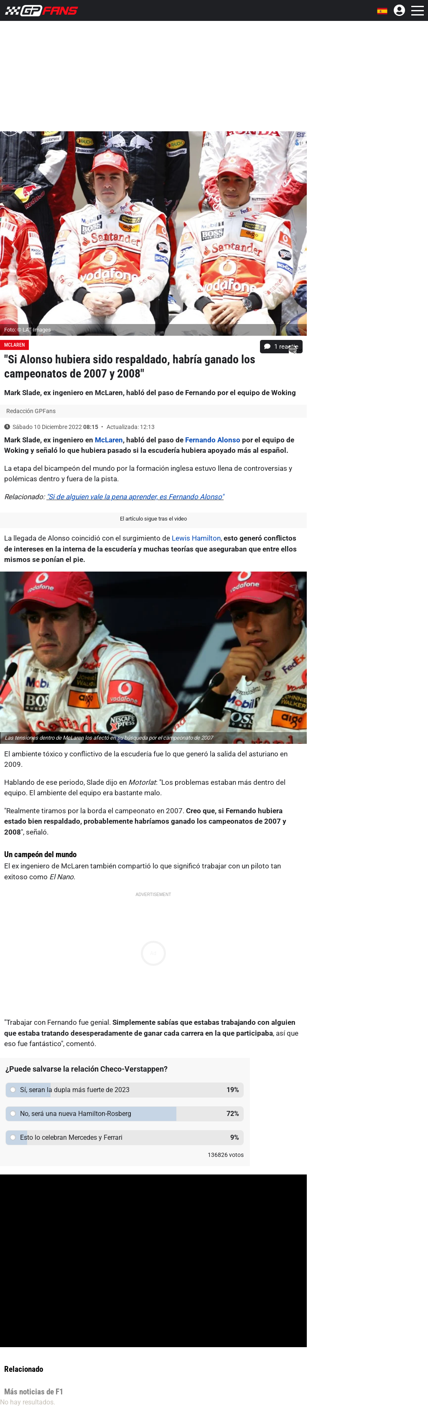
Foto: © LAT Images (27, 330)
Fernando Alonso (212, 440)
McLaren (14, 345)
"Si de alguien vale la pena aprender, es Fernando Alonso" (135, 497)
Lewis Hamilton (196, 538)
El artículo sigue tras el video (153, 519)
